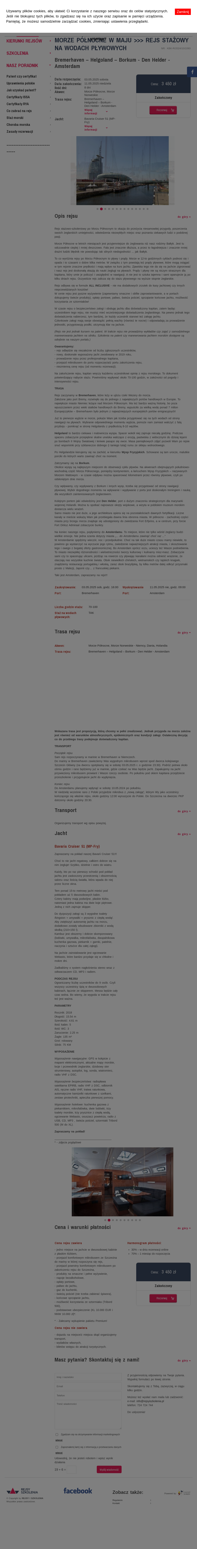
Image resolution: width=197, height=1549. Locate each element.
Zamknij (183, 12)
